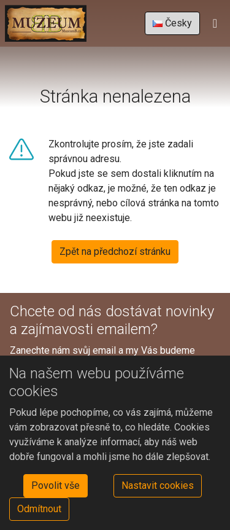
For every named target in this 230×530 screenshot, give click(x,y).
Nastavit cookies (157, 485)
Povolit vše (55, 485)
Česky (172, 23)
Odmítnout (39, 509)
